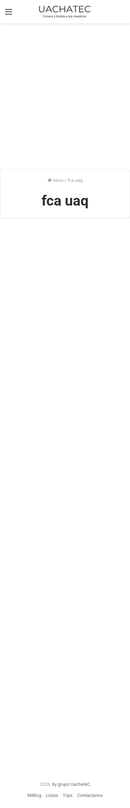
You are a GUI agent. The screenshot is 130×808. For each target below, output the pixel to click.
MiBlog (34, 795)
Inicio (55, 180)
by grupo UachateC (71, 784)
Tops (68, 795)
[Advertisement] (65, 95)
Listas (52, 795)
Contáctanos (90, 795)
